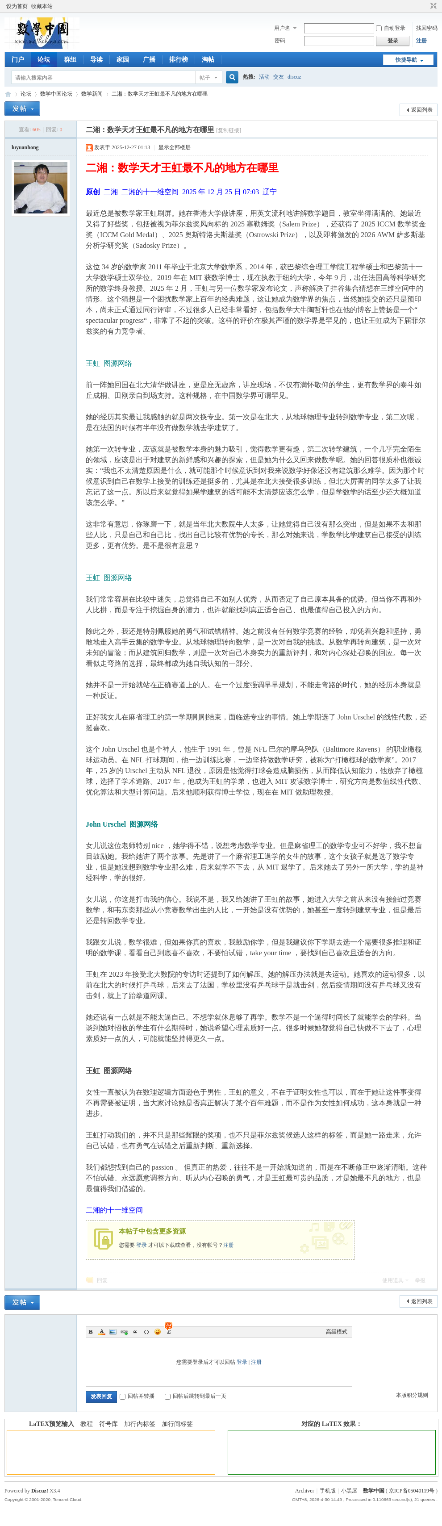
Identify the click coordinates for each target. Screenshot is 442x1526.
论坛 (44, 59)
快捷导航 (406, 60)
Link (124, 1331)
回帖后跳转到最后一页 (195, 1396)
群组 (70, 59)
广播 (149, 59)
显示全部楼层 (174, 147)
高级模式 (336, 1332)
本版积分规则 (412, 1395)
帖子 (205, 78)
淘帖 (208, 59)
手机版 (328, 1491)
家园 (123, 59)
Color (101, 1331)
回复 (102, 1280)
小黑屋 (349, 1491)
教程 (86, 1424)
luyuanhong (25, 147)
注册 (421, 41)
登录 (141, 1245)
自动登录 (390, 28)
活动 (264, 77)
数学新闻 (92, 94)
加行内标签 (139, 1424)
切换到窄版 (432, 6)
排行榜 (178, 59)
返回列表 (422, 110)
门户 (18, 59)
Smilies (157, 1331)
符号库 (108, 1424)
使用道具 (393, 1280)
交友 (278, 77)
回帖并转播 (137, 1396)
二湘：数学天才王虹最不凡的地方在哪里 (160, 94)
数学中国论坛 (56, 94)
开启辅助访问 (425, 6)
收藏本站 (42, 6)
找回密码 (427, 28)
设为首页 (17, 6)
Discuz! (39, 1491)
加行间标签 (177, 1424)
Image (112, 1331)
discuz (294, 77)
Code (146, 1331)
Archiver (304, 1491)
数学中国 (8, 94)
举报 (420, 1280)
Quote (135, 1331)
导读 (96, 59)
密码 (280, 41)
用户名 (282, 28)
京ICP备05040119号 (411, 1491)
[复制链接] (228, 130)
